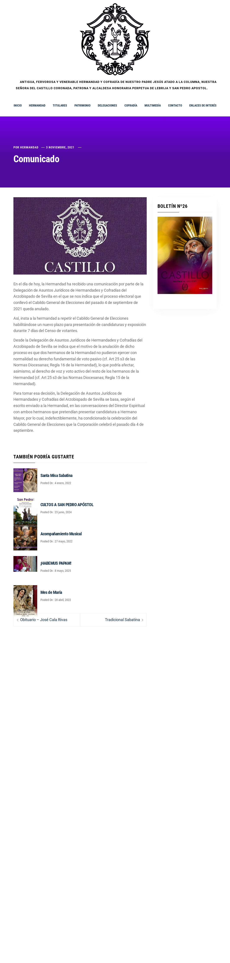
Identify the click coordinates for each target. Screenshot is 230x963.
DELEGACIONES (107, 105)
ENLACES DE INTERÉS (203, 105)
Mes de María (51, 592)
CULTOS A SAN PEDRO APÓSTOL (66, 504)
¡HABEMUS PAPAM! (55, 563)
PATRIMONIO (82, 105)
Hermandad (29, 147)
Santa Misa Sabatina (56, 475)
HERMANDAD (37, 105)
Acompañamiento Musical (61, 533)
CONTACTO (175, 105)
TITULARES (60, 105)
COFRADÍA (130, 105)
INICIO (18, 105)
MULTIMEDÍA (153, 105)
